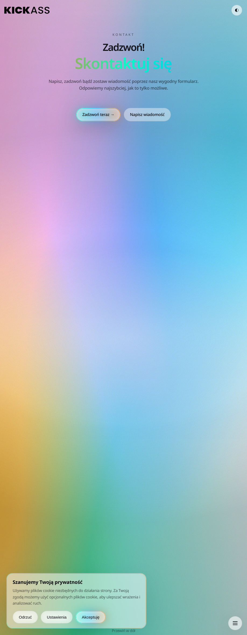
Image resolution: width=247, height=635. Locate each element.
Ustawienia (56, 617)
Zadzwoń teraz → (98, 114)
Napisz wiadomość (147, 114)
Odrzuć (25, 617)
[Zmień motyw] (236, 10)
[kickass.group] (27, 10)
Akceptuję (91, 617)
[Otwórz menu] (235, 623)
